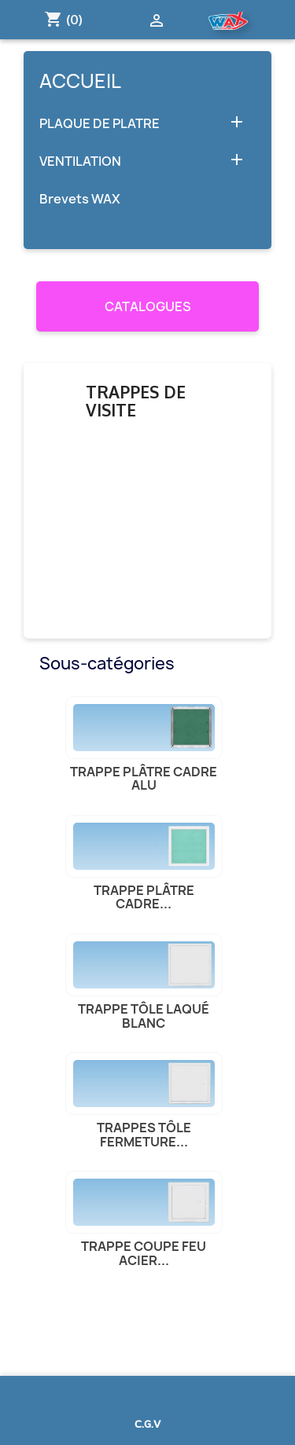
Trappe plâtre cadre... (144, 897)
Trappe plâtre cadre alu (143, 778)
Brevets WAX (79, 199)
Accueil (80, 81)
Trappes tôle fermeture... (144, 1134)
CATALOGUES (148, 306)
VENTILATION (80, 161)
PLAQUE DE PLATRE (99, 124)
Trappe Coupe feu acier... (143, 1253)
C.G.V (147, 1423)
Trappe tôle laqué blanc (143, 1016)
